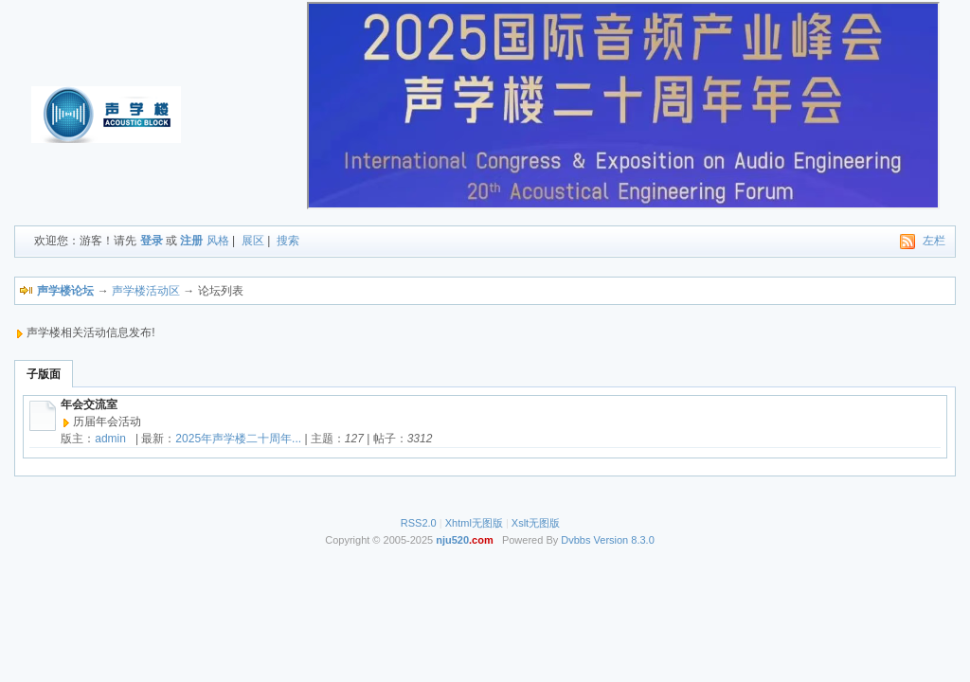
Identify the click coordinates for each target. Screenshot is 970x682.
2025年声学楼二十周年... (238, 438)
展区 (253, 240)
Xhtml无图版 (474, 523)
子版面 (44, 374)
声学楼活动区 (146, 290)
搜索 (288, 240)
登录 (151, 240)
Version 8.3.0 (624, 540)
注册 (191, 240)
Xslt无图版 (536, 523)
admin (110, 438)
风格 (218, 240)
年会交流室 (89, 404)
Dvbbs (575, 540)
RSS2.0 (419, 523)
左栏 (934, 240)
